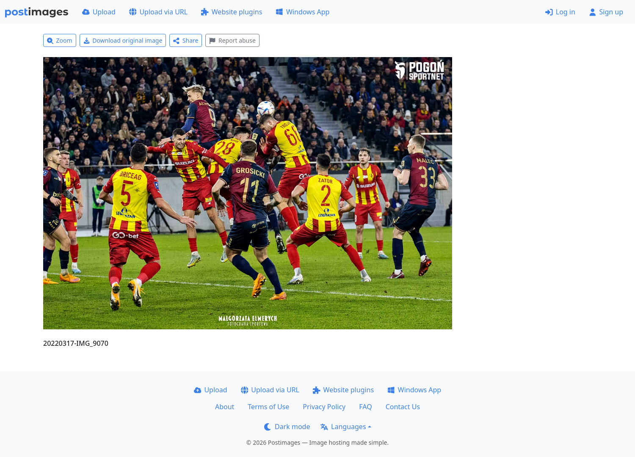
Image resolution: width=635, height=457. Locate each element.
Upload (99, 11)
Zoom (59, 40)
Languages (343, 426)
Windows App (302, 11)
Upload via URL (158, 11)
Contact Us (403, 406)
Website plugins (231, 11)
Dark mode (287, 426)
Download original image (123, 40)
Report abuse (232, 40)
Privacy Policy (324, 406)
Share (185, 40)
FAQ (365, 406)
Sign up (606, 11)
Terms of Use (268, 406)
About (224, 406)
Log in (560, 11)
